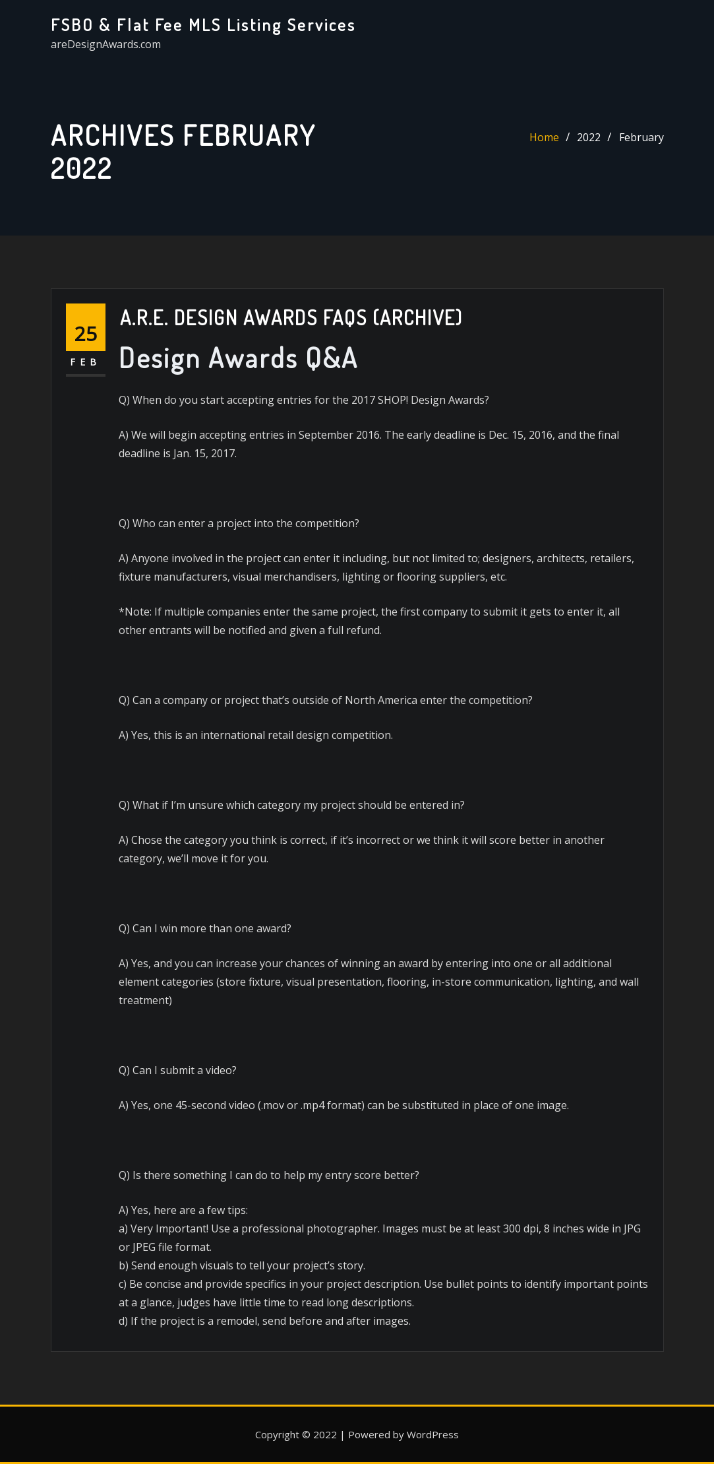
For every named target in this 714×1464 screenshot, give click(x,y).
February (641, 137)
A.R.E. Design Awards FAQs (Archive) (291, 317)
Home (544, 137)
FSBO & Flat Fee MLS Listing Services (203, 24)
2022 (589, 137)
